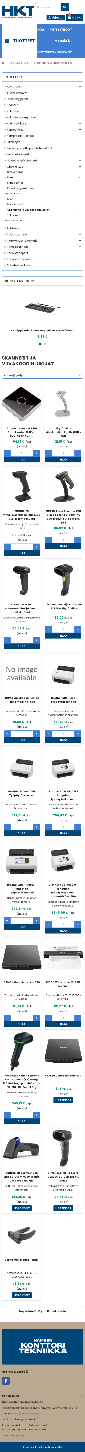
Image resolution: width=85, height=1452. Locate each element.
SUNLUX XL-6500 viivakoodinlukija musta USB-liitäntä (21, 608)
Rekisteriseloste (32, 1447)
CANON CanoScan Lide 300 (22, 982)
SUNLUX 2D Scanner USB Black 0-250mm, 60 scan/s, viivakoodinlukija (21, 1176)
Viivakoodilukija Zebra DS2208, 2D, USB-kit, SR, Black (63, 1176)
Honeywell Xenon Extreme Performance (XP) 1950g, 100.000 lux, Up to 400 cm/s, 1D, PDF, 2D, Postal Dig (22, 1081)
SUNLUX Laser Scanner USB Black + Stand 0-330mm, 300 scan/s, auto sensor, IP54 (63, 516)
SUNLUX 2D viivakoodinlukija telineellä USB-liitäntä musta (21, 514)
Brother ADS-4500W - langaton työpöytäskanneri (63, 795)
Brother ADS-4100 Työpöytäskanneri (63, 699)
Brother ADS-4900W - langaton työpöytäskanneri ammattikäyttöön (63, 890)
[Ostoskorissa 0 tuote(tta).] (74, 17)
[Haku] (52, 7)
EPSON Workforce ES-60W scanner (63, 984)
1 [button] (40, 344)
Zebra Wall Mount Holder (22, 1259)
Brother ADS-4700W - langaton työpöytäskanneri (22, 888)
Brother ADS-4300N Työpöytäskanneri (21, 793)
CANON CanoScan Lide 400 (63, 1075)
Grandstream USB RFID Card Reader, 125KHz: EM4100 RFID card (22, 432)
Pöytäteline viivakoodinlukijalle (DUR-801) (63, 432)
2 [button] (44, 344)
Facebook (6, 1381)
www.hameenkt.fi (13, 1435)
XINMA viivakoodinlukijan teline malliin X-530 (21, 699)
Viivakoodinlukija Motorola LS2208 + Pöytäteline (63, 606)
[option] (42, 314)
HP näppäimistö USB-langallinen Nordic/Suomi (42, 330)
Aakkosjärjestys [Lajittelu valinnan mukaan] (14, 375)
